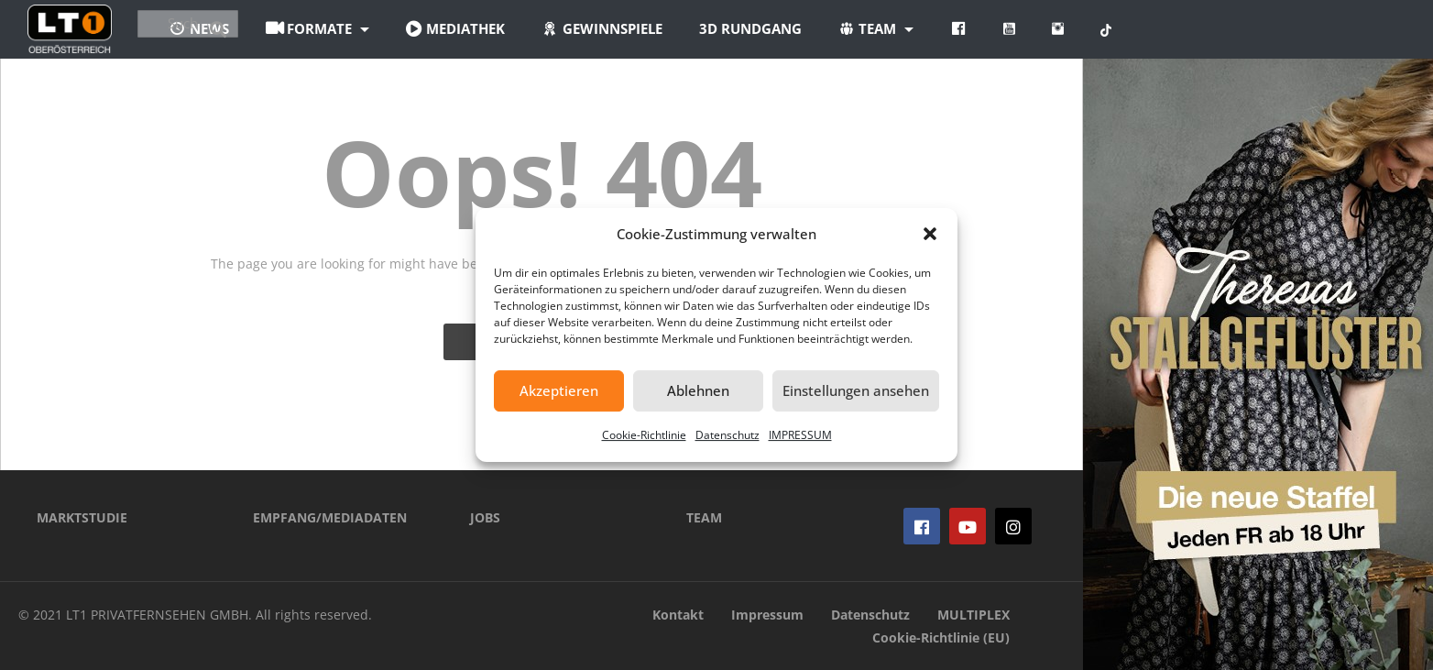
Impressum (767, 614)
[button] (930, 234)
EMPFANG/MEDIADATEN (330, 517)
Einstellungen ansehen (855, 390)
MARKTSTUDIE (82, 517)
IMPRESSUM (800, 435)
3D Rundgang (858, 28)
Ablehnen (698, 390)
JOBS (485, 517)
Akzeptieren (559, 390)
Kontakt (678, 614)
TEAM (704, 517)
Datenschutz (727, 435)
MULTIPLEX (973, 614)
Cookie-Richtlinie (644, 435)
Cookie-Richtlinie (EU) (941, 637)
